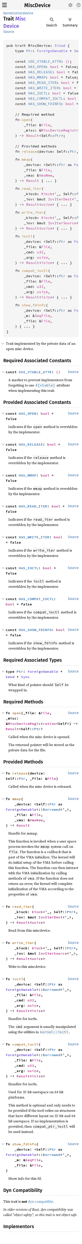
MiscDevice (37, 5)
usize (46, 204)
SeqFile (42, 315)
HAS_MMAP (37, 77)
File (45, 125)
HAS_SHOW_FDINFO (44, 104)
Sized (59, 45)
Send (10, 677)
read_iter (31, 188)
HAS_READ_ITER (42, 82)
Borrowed (51, 809)
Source (8, 32)
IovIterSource (62, 223)
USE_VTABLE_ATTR (44, 61)
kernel (8, 13)
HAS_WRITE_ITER (43, 88)
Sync (25, 677)
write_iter (33, 212)
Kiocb (46, 194)
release (29, 151)
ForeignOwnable (52, 51)
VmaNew (45, 175)
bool (54, 66)
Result (32, 135)
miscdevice (24, 13)
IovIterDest (60, 199)
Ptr (29, 51)
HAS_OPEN (37, 66)
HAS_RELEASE (40, 72)
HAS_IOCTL (38, 93)
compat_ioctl (35, 270)
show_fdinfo (34, 305)
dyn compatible (40, 1201)
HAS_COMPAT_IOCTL (45, 98)
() (67, 61)
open (26, 119)
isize (46, 262)
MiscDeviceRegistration (32, 723)
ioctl (27, 236)
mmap (26, 159)
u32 (40, 252)
